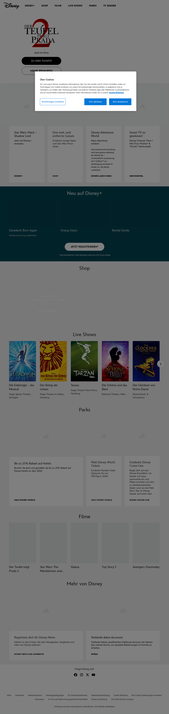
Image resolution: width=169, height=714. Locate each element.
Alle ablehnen (95, 102)
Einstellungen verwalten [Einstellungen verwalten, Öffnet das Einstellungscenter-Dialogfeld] (53, 102)
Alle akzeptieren (120, 102)
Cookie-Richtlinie (116, 93)
